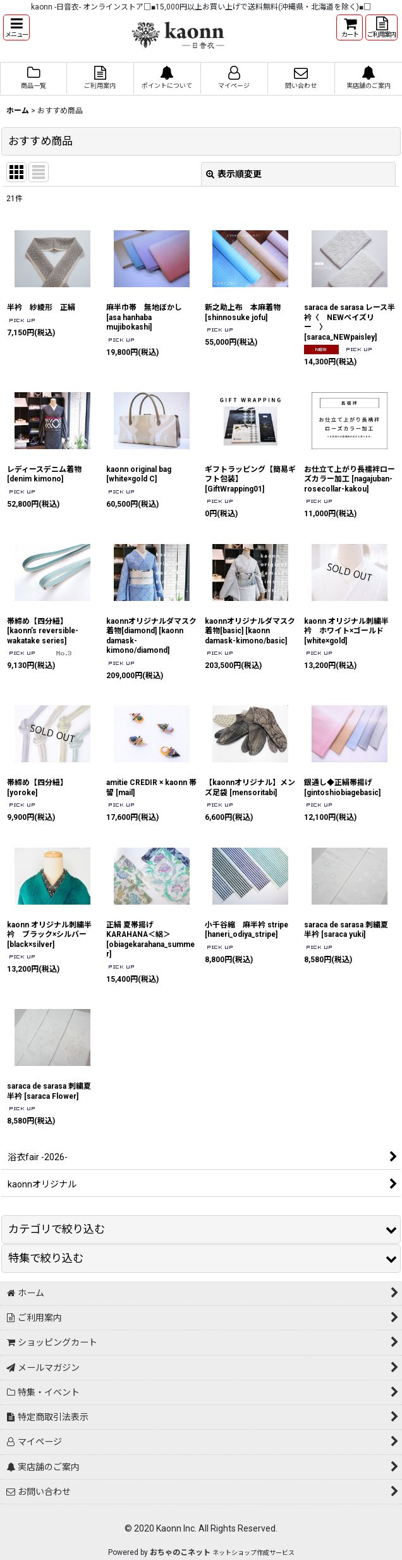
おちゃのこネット (180, 1552)
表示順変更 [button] (234, 174)
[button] (16, 27)
